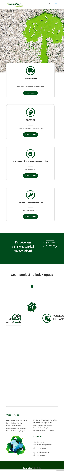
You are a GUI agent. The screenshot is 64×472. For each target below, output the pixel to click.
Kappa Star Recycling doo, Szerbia (16, 420)
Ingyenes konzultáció (50, 244)
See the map (39, 455)
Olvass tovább (30, 93)
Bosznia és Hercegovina (13, 425)
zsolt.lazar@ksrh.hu (41, 452)
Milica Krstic (36, 468)
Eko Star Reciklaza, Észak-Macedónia (45, 420)
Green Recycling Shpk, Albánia (42, 423)
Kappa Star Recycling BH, (14, 423)
